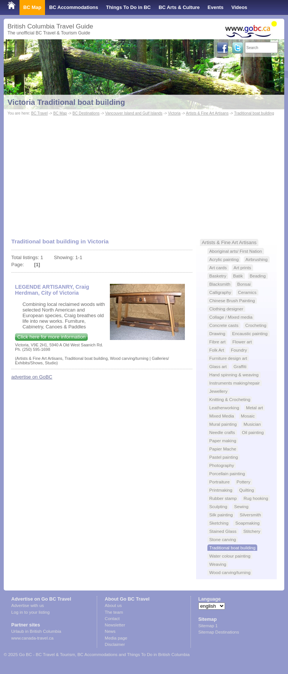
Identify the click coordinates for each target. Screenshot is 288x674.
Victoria (174, 113)
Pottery (243, 481)
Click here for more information (51, 337)
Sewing (241, 506)
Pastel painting (223, 457)
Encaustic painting (250, 333)
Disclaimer (115, 644)
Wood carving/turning (229, 572)
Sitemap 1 (208, 625)
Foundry (239, 349)
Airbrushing (257, 259)
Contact (112, 618)
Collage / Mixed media (230, 317)
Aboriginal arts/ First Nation (235, 251)
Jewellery (218, 391)
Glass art (218, 366)
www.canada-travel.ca (32, 638)
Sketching (218, 522)
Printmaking (220, 490)
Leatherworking (224, 407)
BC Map (32, 7)
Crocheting (255, 325)
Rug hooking (255, 498)
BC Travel (39, 113)
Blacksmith (219, 284)
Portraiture (219, 481)
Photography (221, 465)
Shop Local (21, 22)
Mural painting (223, 424)
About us (113, 605)
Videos (239, 7)
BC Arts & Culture (179, 7)
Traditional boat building (254, 113)
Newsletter (115, 625)
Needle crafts (222, 432)
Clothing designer (226, 308)
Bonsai (244, 284)
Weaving (217, 564)
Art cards (218, 267)
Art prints (242, 267)
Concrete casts (223, 325)
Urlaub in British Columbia (36, 631)
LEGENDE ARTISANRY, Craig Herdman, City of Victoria (52, 290)
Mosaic (248, 415)
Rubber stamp (223, 498)
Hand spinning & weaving (234, 374)
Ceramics (247, 292)
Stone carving (222, 539)
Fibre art (217, 341)
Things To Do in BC (128, 7)
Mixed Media (221, 415)
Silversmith (250, 514)
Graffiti (240, 366)
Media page (116, 638)
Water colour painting (229, 555)
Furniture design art (228, 358)
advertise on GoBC (31, 377)
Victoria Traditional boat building (66, 102)
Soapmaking (247, 522)
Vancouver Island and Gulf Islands (133, 113)
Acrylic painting (223, 259)
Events (216, 7)
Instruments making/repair (234, 382)
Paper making (222, 440)
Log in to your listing (30, 612)
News (110, 631)
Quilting (246, 490)
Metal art (254, 407)
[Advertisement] (144, 173)
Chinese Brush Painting (232, 300)
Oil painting (253, 432)
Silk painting (221, 514)
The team (114, 612)
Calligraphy (220, 292)
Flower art (242, 341)
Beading (258, 275)
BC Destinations (85, 113)
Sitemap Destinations (218, 632)
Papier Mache (222, 448)
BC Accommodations (73, 7)
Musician (252, 424)
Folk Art (216, 349)
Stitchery (251, 531)
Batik (238, 275)
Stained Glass (223, 531)
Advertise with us (27, 605)
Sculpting (218, 506)
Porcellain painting (227, 473)
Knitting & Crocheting (229, 399)
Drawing (217, 333)
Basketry (217, 275)
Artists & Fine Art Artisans (207, 113)
